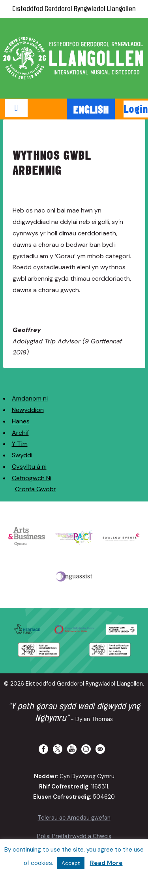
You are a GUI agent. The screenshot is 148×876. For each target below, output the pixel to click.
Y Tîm (20, 444)
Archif (20, 433)
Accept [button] (71, 863)
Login (136, 109)
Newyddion (28, 410)
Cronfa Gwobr (35, 489)
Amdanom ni (30, 398)
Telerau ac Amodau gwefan (74, 817)
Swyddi (22, 455)
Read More (106, 863)
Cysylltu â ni (29, 466)
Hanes (21, 421)
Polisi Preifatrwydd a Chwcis (74, 836)
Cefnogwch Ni (31, 478)
